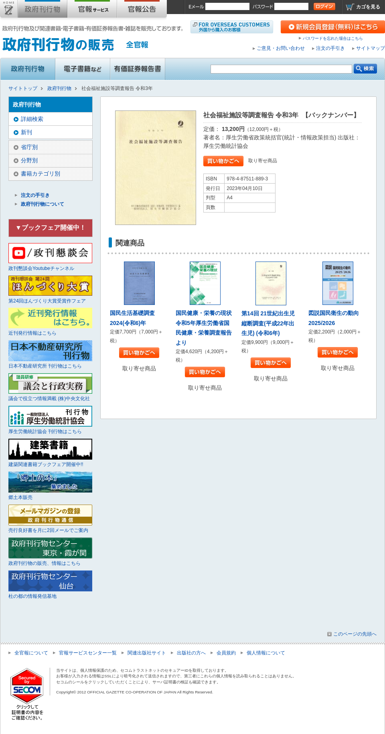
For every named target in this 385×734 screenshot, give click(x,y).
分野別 (29, 160)
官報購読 (92, 10)
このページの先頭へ (355, 634)
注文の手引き (330, 48)
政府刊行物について (42, 204)
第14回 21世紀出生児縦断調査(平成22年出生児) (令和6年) (268, 323)
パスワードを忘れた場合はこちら (333, 38)
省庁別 (29, 147)
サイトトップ (9, 10)
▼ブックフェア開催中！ (50, 227)
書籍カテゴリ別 (40, 173)
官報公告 (142, 10)
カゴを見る (368, 7)
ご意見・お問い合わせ (281, 48)
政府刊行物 (42, 10)
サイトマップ (370, 48)
